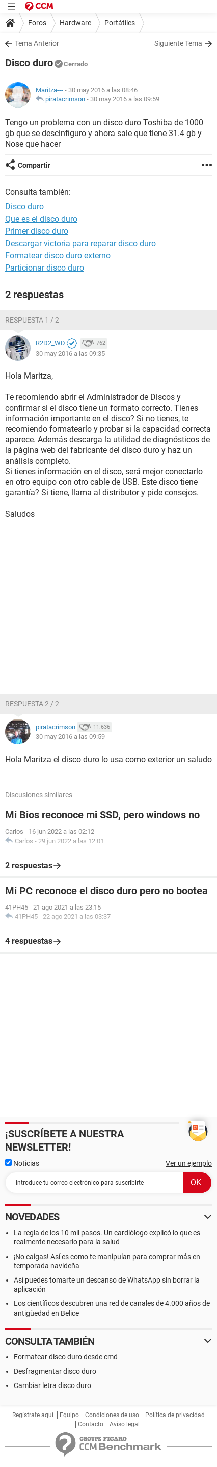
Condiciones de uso (112, 1415)
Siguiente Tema (178, 43)
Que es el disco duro (41, 219)
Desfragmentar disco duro (55, 1371)
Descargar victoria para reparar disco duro (80, 243)
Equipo (69, 1415)
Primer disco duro (36, 231)
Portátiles (119, 23)
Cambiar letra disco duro (52, 1385)
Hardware (75, 23)
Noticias (22, 1163)
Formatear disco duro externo (58, 255)
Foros (37, 23)
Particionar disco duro (44, 268)
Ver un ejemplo (189, 1163)
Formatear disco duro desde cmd (66, 1357)
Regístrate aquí (32, 1415)
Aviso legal (125, 1424)
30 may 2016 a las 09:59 (124, 99)
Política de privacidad (175, 1415)
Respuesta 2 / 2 (32, 704)
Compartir (34, 165)
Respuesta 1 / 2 (32, 320)
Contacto (90, 1424)
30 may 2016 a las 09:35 (70, 353)
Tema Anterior (37, 43)
